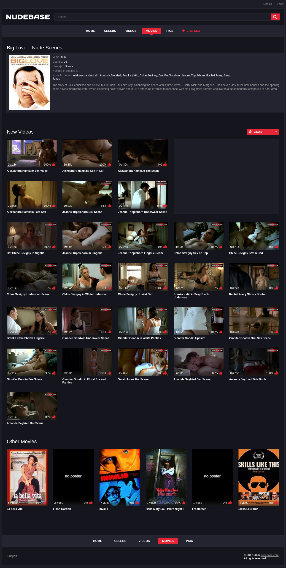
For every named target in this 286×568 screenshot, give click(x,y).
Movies (151, 30)
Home (90, 30)
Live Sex (191, 30)
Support (12, 556)
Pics (169, 30)
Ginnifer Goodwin (169, 75)
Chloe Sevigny (148, 75)
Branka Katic (130, 75)
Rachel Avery (214, 75)
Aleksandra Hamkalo (86, 75)
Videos (130, 30)
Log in (281, 4)
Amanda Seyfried (110, 75)
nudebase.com (270, 555)
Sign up (267, 4)
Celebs (110, 30)
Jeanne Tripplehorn (193, 75)
